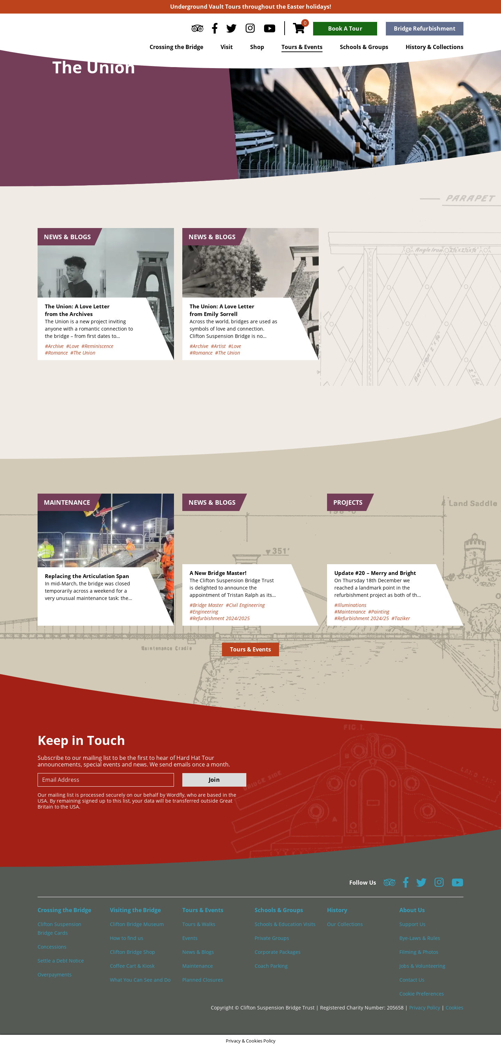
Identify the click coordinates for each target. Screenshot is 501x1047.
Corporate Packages (278, 952)
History (337, 910)
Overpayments (55, 974)
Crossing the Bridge (176, 47)
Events (190, 938)
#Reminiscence (97, 346)
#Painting (378, 611)
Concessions (52, 946)
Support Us (412, 924)
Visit (227, 47)
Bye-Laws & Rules (419, 938)
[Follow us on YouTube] (270, 30)
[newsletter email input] (106, 780)
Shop (257, 47)
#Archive (54, 346)
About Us (412, 910)
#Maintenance (350, 611)
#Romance (56, 352)
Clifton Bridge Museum (137, 924)
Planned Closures (202, 979)
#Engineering (204, 611)
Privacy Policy (425, 1007)
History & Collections (434, 47)
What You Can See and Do (140, 979)
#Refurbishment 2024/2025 (220, 618)
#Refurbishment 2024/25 (361, 618)
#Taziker (400, 618)
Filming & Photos (418, 952)
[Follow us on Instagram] (250, 30)
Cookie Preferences (421, 993)
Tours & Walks (198, 924)
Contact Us (411, 979)
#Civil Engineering (245, 605)
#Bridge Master (206, 605)
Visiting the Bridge (135, 910)
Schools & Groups (364, 47)
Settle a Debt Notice (61, 960)
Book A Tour (345, 28)
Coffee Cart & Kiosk (132, 966)
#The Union (82, 352)
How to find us (126, 938)
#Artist (218, 346)
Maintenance (197, 966)
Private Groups (272, 938)
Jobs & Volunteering (422, 966)
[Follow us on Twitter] (231, 30)
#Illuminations (350, 605)
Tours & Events (302, 47)
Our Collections (345, 924)
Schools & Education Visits (285, 924)
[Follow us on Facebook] (214, 30)
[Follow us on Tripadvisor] (197, 30)
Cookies (454, 1007)
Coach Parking (271, 966)
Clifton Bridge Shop (132, 952)
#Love (72, 346)
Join (214, 780)
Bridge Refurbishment (424, 28)
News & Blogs (198, 952)
